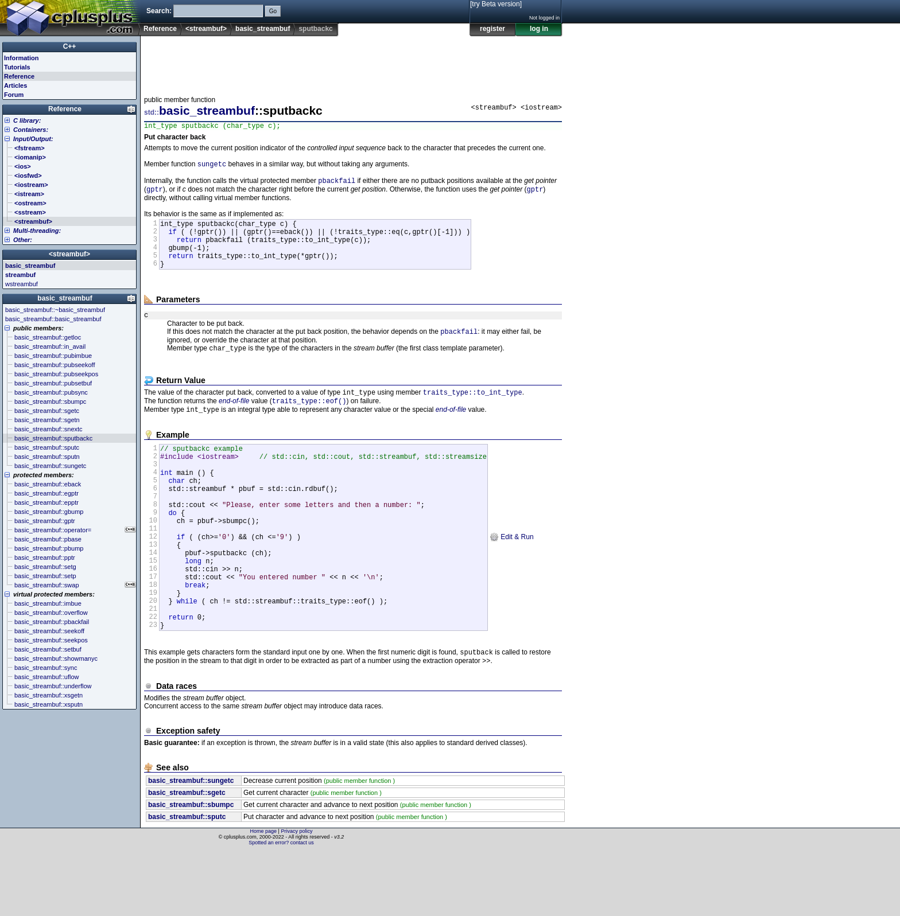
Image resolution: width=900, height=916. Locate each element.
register (492, 29)
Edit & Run (512, 580)
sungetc (211, 166)
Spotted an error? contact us (281, 907)
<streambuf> (206, 29)
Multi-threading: (37, 230)
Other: (22, 239)
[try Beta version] (496, 4)
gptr (154, 194)
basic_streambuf (262, 29)
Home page (263, 896)
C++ (69, 46)
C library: (27, 120)
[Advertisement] (353, 62)
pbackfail (336, 184)
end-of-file (234, 423)
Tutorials (17, 67)
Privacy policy (296, 896)
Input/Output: (33, 138)
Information (21, 57)
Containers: (30, 129)
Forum (14, 94)
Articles (15, 85)
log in (539, 29)
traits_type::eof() (309, 422)
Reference (160, 29)
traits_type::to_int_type (472, 413)
